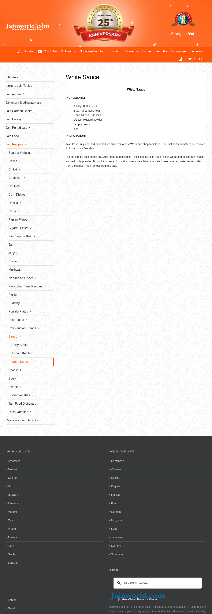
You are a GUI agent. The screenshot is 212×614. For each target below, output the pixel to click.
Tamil (11, 545)
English (115, 486)
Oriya (11, 520)
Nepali (12, 608)
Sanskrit (13, 562)
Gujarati (12, 477)
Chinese (116, 469)
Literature (12, 77)
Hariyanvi (13, 494)
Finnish (115, 494)
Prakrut (12, 528)
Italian (114, 528)
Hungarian (117, 520)
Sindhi (11, 554)
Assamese (14, 460)
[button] (200, 58)
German (116, 511)
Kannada (13, 503)
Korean (12, 599)
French (115, 503)
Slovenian (117, 554)
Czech (115, 477)
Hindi (11, 486)
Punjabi (12, 537)
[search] (157, 583)
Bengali (12, 469)
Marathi (12, 511)
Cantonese (117, 460)
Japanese (117, 537)
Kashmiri (116, 545)
